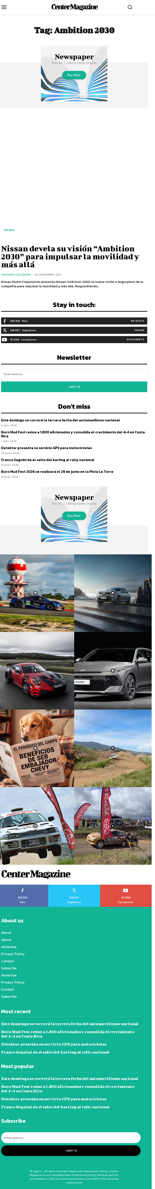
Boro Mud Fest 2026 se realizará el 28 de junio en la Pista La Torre (57, 471)
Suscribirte (135, 339)
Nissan (9, 230)
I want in (74, 387)
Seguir (139, 330)
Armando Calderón (16, 274)
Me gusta (137, 321)
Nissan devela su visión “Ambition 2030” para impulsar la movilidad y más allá (70, 256)
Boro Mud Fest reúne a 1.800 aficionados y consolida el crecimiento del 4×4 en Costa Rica (73, 434)
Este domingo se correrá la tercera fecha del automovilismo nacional (60, 420)
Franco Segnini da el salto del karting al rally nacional (48, 459)
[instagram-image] (113, 593)
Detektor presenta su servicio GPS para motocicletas (46, 447)
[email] (74, 374)
